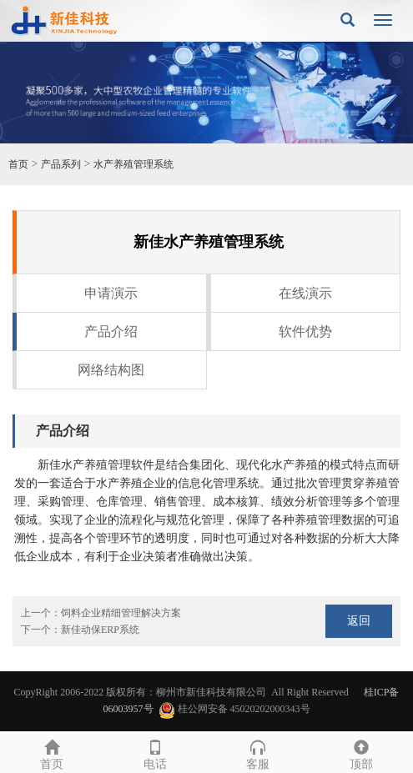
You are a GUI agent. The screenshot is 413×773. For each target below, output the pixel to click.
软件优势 (305, 331)
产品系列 (61, 164)
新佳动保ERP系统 (100, 629)
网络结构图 (111, 370)
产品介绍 (111, 331)
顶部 (361, 752)
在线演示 (305, 293)
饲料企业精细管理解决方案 (121, 613)
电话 (155, 752)
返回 (358, 621)
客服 (258, 752)
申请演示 (111, 293)
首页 (18, 164)
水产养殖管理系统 (133, 164)
